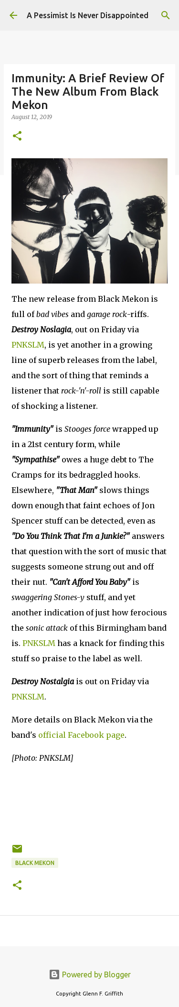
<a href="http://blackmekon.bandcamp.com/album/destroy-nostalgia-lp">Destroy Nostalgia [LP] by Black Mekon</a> (89, 802)
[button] (17, 136)
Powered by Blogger (90, 974)
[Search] (165, 15)
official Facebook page (81, 735)
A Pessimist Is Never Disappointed (87, 15)
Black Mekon (34, 863)
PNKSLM (27, 345)
